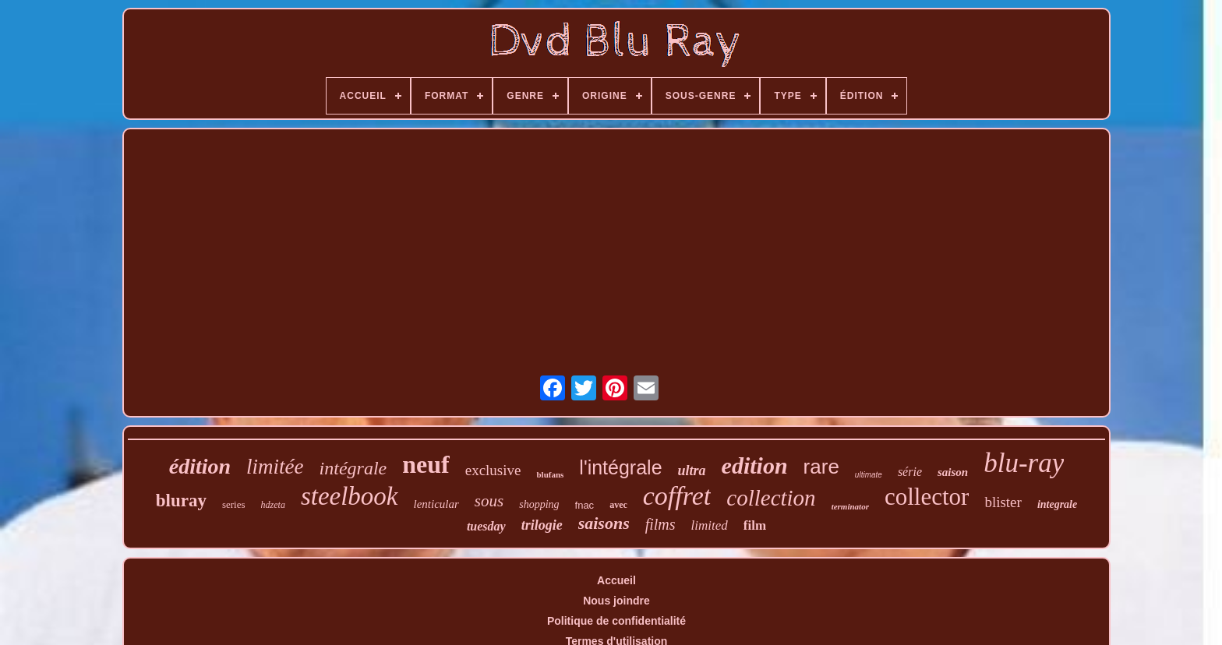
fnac (585, 505)
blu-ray (1024, 463)
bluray (181, 500)
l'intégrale (620, 467)
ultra (692, 470)
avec (618, 504)
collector (927, 496)
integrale (1057, 504)
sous (489, 501)
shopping (539, 504)
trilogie (542, 525)
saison (953, 472)
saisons (604, 523)
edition (755, 465)
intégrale (353, 468)
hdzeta (273, 504)
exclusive (493, 470)
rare (821, 466)
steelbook (349, 496)
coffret (677, 495)
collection (770, 497)
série (910, 471)
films (660, 524)
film (754, 525)
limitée (274, 466)
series (233, 504)
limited (709, 525)
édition (200, 466)
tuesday (486, 526)
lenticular (436, 504)
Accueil (616, 580)
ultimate (868, 475)
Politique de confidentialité (616, 621)
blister (1003, 502)
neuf (425, 464)
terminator (850, 506)
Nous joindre (616, 600)
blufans (549, 474)
